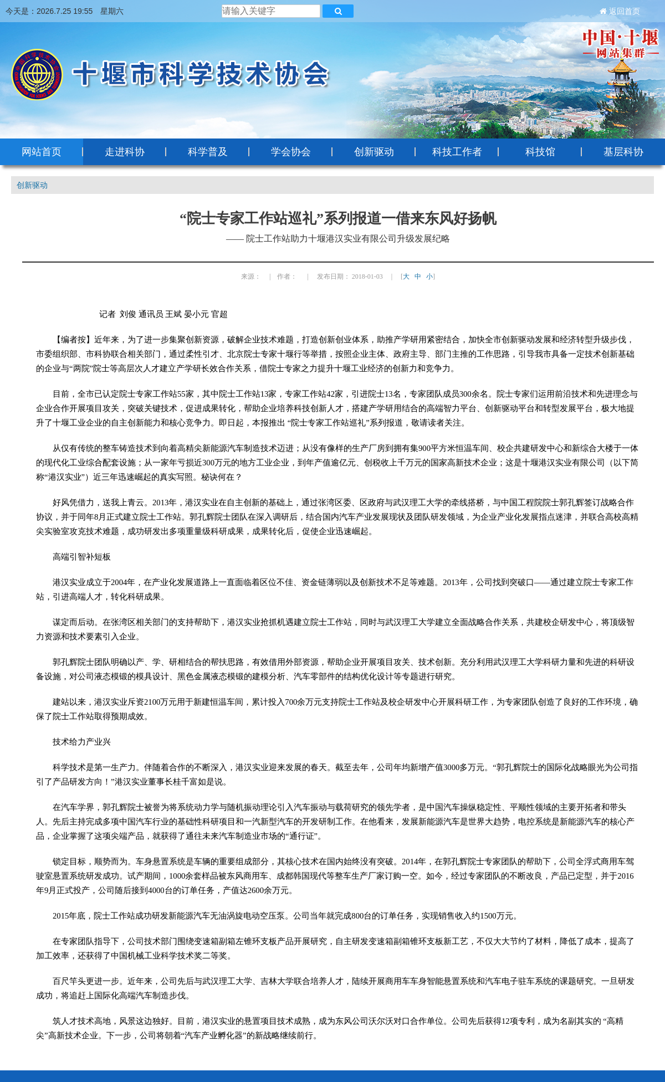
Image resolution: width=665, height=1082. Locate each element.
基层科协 (623, 151)
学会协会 (291, 151)
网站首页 (42, 151)
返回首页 (624, 11)
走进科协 (125, 151)
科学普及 (208, 151)
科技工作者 (457, 151)
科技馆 (540, 151)
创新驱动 (374, 151)
